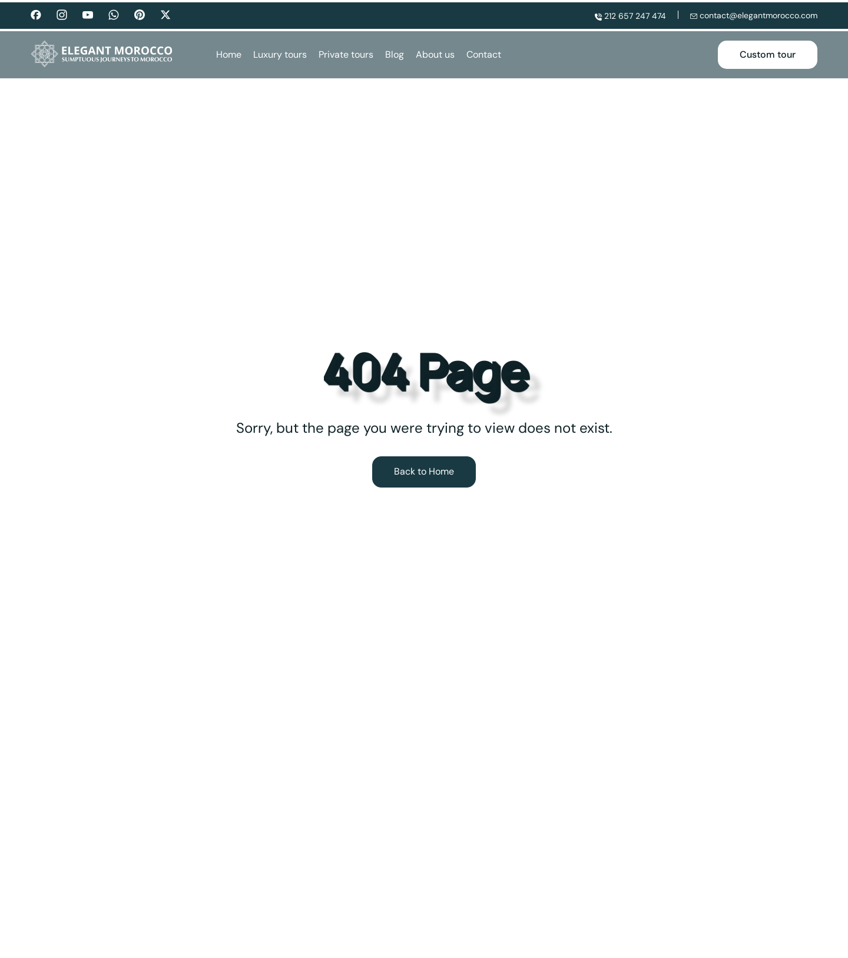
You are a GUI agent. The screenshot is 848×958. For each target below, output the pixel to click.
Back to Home (424, 471)
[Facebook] (36, 14)
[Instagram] (62, 14)
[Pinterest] (139, 15)
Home (228, 54)
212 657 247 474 (630, 15)
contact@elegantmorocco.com (753, 15)
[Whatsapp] (113, 14)
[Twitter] (165, 15)
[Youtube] (87, 14)
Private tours (346, 54)
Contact (483, 54)
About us (435, 54)
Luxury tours (280, 54)
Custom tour (768, 54)
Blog (394, 54)
